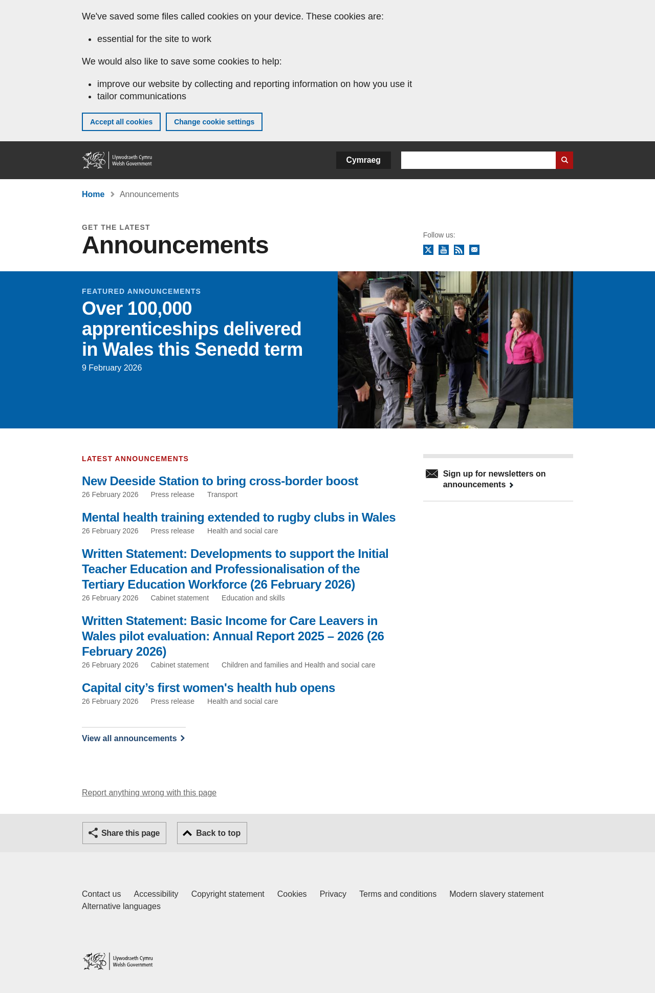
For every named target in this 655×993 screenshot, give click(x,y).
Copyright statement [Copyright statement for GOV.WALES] (228, 894)
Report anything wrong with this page (149, 792)
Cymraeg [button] (363, 160)
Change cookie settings (214, 122)
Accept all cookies (121, 122)
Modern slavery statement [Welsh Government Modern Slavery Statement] (496, 894)
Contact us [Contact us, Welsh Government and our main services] (101, 894)
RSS (459, 250)
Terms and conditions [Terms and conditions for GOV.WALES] (397, 894)
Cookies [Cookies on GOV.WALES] (292, 894)
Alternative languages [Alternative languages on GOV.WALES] (121, 906)
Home (93, 194)
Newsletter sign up (474, 250)
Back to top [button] (218, 833)
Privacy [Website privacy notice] (333, 894)
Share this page (130, 833)
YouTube (444, 250)
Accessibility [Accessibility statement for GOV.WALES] (156, 894)
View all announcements (129, 738)
